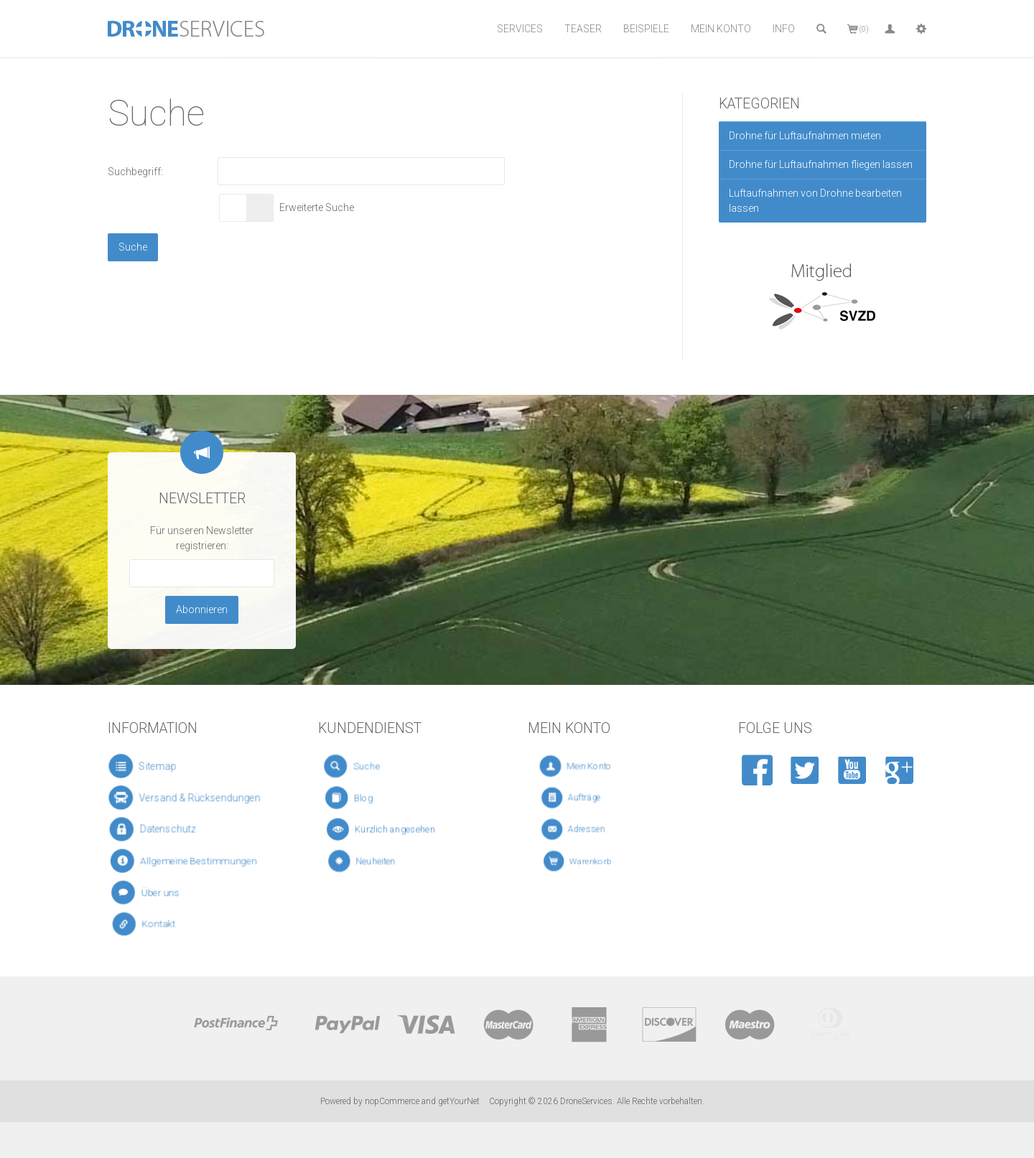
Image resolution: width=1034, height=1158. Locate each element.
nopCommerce (392, 1101)
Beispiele (646, 28)
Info (784, 28)
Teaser (583, 28)
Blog (362, 798)
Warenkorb (593, 860)
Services (520, 28)
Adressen (588, 829)
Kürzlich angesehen (388, 829)
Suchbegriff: (135, 171)
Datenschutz (158, 828)
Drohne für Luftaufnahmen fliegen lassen (821, 164)
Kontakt (154, 924)
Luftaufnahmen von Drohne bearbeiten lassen (815, 200)
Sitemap (150, 766)
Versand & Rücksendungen (186, 797)
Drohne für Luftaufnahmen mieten (805, 135)
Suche (363, 766)
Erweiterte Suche (316, 207)
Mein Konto (721, 28)
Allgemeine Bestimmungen (186, 861)
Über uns (154, 892)
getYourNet (459, 1101)
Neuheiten (375, 861)
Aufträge (587, 797)
